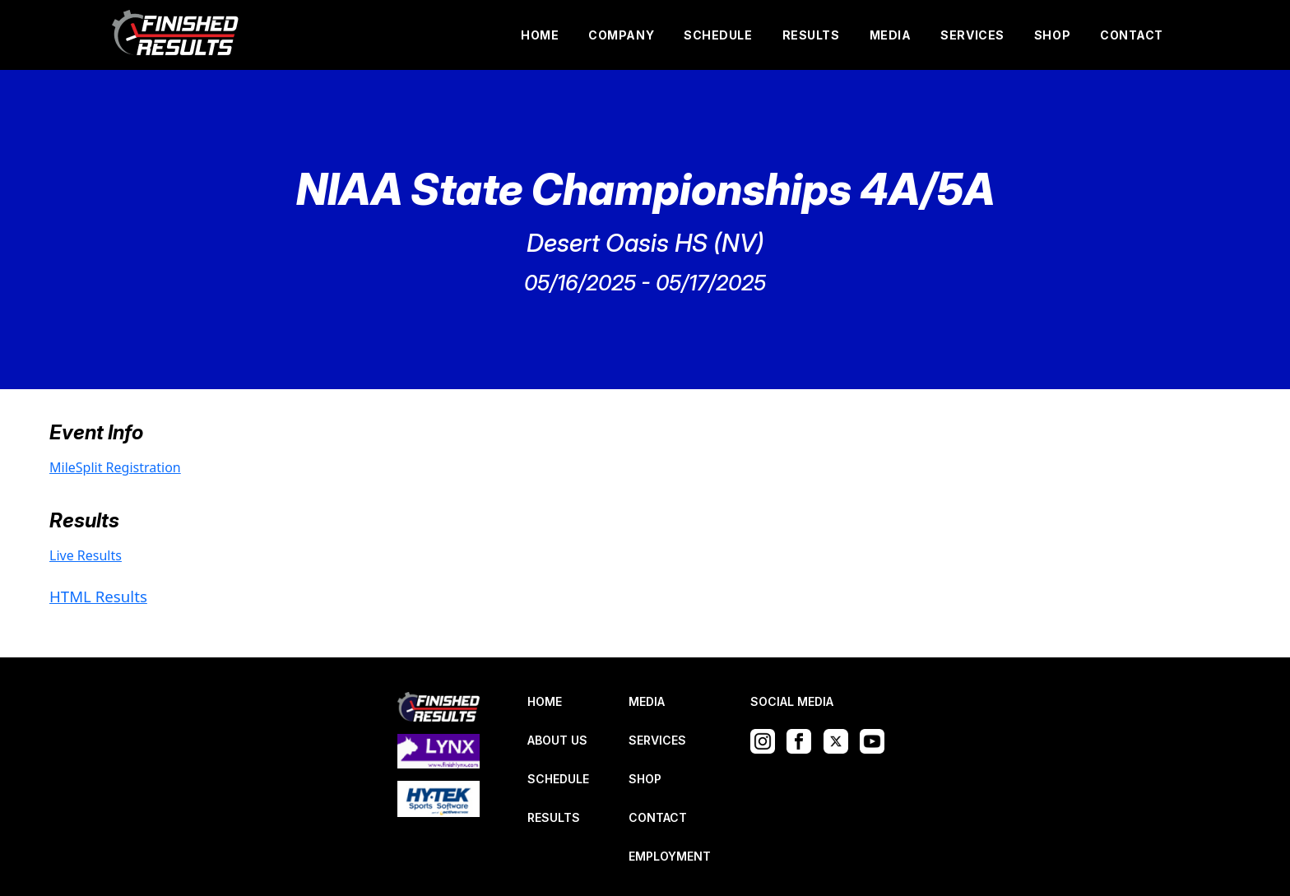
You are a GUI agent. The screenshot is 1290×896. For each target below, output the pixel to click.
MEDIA (891, 35)
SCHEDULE (718, 35)
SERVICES (972, 35)
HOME (540, 35)
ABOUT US (557, 740)
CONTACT (1131, 35)
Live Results (85, 555)
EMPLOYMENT (670, 856)
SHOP (1052, 35)
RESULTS (811, 35)
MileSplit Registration (115, 467)
